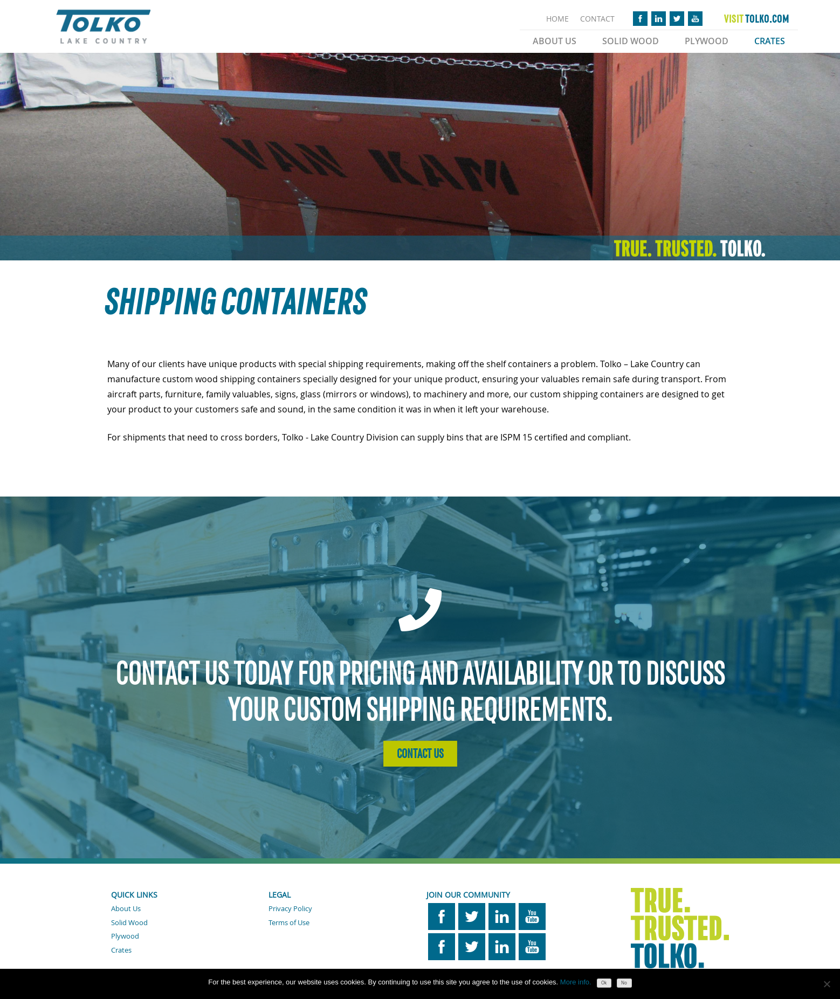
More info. (575, 982)
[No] (826, 984)
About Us (554, 41)
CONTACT (597, 18)
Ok (604, 983)
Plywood (706, 41)
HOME (557, 18)
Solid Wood (630, 41)
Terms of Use (288, 922)
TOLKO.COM (756, 19)
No (624, 983)
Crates (769, 41)
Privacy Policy (290, 908)
